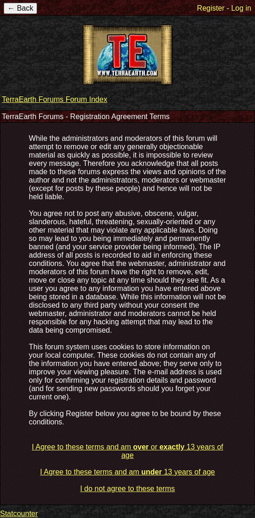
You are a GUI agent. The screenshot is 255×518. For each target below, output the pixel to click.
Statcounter (19, 514)
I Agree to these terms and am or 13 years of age (128, 451)
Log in (241, 8)
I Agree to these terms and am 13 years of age (127, 472)
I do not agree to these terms (127, 489)
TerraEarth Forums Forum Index (54, 99)
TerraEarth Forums (127, 54)
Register (211, 8)
